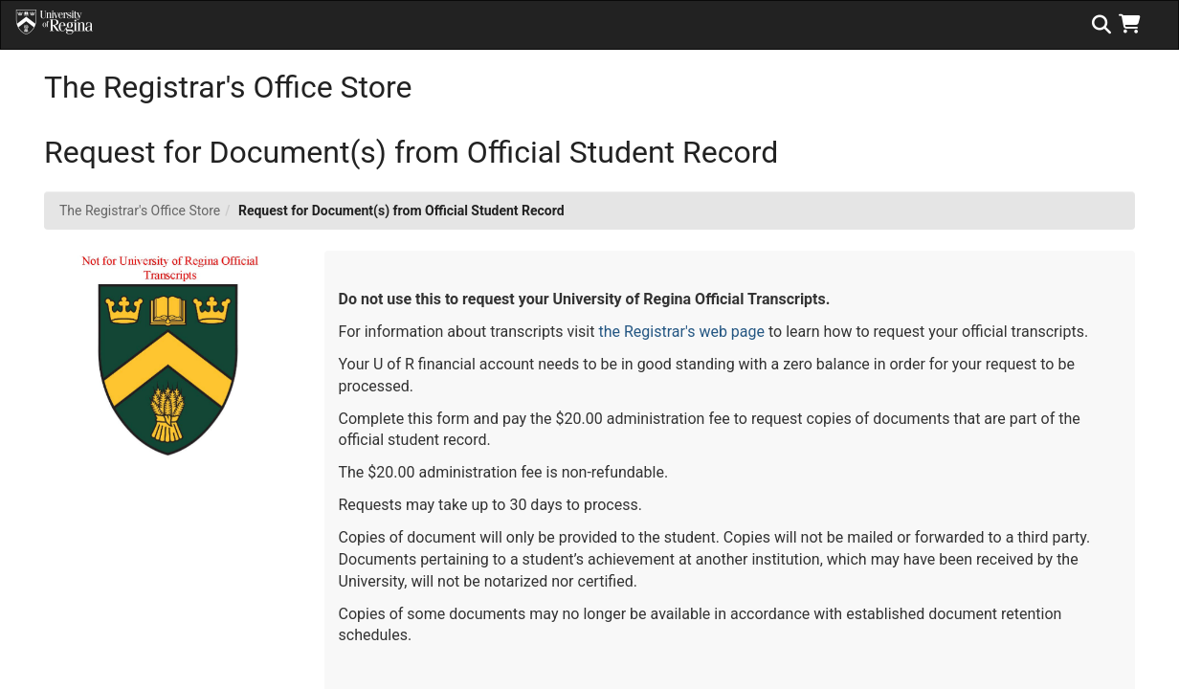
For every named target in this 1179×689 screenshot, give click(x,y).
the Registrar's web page (681, 331)
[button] (1133, 24)
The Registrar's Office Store (139, 210)
